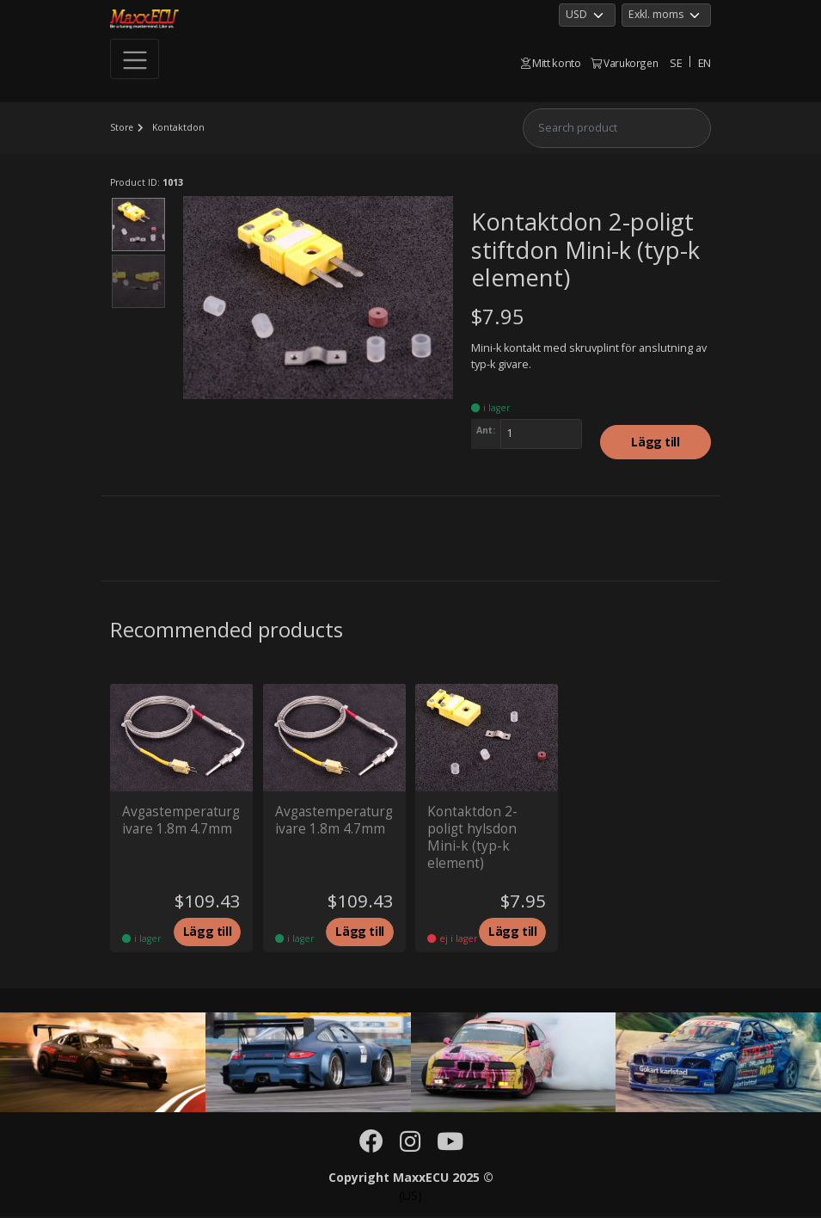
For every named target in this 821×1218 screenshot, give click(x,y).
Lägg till (655, 442)
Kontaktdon (179, 127)
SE (676, 63)
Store (122, 127)
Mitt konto (551, 63)
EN (704, 63)
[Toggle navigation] (135, 59)
